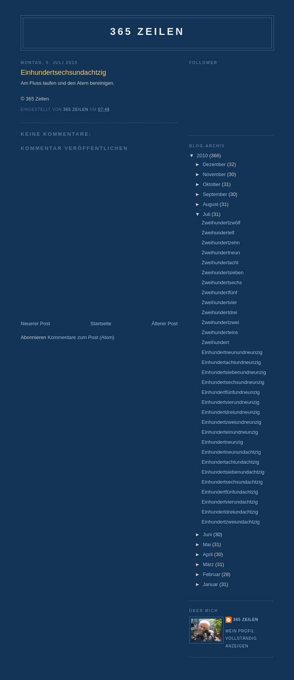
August (211, 204)
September (216, 194)
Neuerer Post (35, 323)
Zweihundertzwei (220, 322)
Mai (207, 544)
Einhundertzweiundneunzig (231, 422)
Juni (208, 534)
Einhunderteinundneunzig (229, 432)
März (209, 564)
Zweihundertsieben (222, 272)
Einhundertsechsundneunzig (232, 382)
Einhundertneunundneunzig (231, 352)
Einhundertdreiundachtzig (229, 512)
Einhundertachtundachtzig (230, 462)
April (208, 554)
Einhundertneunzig (222, 442)
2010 (203, 155)
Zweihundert (215, 342)
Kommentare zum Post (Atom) (80, 337)
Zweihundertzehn (220, 242)
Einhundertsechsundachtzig (232, 482)
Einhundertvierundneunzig (230, 402)
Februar (212, 574)
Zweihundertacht (219, 262)
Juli (207, 214)
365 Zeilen (147, 31)
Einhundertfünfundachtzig (229, 492)
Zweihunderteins (219, 332)
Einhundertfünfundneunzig (230, 392)
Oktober (212, 184)
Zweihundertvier (219, 302)
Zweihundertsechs (221, 282)
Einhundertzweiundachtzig (230, 522)
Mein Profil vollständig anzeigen (241, 638)
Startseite (100, 323)
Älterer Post (165, 323)
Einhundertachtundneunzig (231, 362)
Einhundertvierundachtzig (229, 502)
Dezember (215, 164)
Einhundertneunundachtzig (231, 452)
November (215, 174)
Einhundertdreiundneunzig (230, 412)
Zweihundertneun (220, 252)
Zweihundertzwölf (220, 223)
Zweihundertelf (217, 232)
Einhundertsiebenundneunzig (233, 372)
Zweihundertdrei (219, 312)
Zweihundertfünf (219, 292)
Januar (211, 584)
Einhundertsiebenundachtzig (232, 472)
